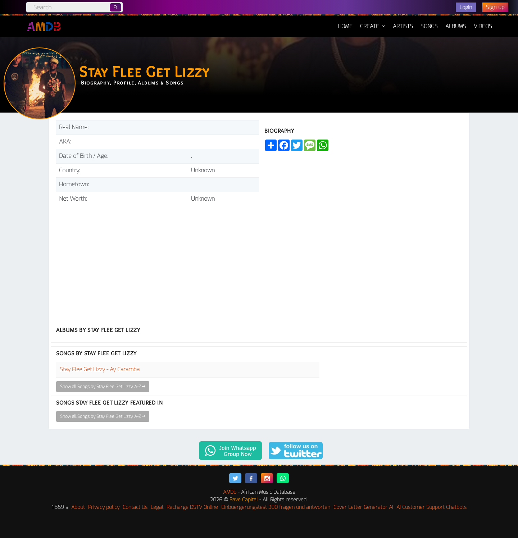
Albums (455, 26)
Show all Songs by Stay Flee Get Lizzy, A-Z (102, 386)
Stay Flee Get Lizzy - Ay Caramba (100, 369)
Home (345, 22)
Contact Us (135, 507)
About (78, 507)
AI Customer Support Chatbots (431, 507)
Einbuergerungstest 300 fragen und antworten (275, 507)
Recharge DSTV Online (192, 507)
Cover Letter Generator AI (363, 507)
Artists (403, 26)
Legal (157, 507)
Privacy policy (103, 507)
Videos (483, 26)
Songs (429, 26)
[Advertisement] (157, 260)
